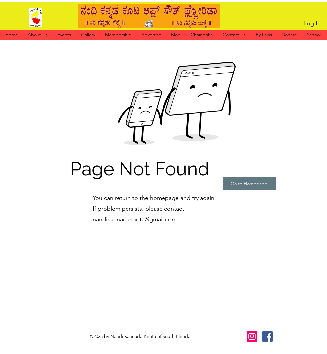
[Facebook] (267, 336)
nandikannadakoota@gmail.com (135, 219)
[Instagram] (252, 336)
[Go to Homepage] (249, 183)
